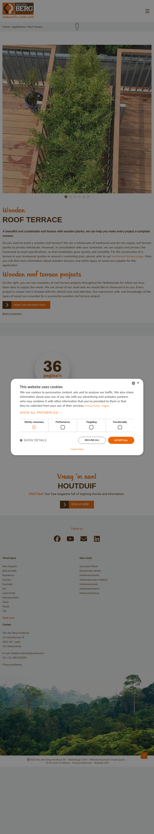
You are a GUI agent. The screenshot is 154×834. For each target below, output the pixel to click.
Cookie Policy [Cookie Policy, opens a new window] (77, 449)
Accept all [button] (121, 440)
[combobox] (133, 383)
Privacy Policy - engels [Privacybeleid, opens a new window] (97, 405)
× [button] (138, 383)
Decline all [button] (91, 440)
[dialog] (77, 417)
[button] (77, 413)
